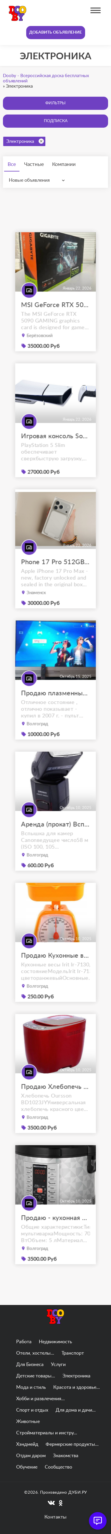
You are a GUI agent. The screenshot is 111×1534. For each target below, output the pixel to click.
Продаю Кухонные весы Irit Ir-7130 (55, 966)
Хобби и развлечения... (40, 1398)
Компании (64, 164)
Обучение (26, 1467)
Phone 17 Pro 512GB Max (55, 573)
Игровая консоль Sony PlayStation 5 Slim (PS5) (55, 447)
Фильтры (55, 103)
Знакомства (65, 1455)
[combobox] (38, 180)
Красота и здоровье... (76, 1387)
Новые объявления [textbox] (29, 180)
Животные (28, 1421)
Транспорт (73, 1353)
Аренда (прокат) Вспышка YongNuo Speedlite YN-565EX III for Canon (55, 835)
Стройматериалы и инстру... (46, 1433)
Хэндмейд (27, 1444)
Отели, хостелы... (35, 1353)
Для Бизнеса (30, 1364)
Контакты (55, 1517)
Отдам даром (31, 1455)
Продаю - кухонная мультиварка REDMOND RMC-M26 (55, 1229)
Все (12, 164)
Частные (34, 164)
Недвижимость (55, 1341)
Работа (24, 1341)
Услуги (58, 1364)
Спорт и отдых (32, 1410)
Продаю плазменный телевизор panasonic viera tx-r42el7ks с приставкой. (55, 704)
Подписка (55, 121)
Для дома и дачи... (76, 1410)
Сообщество (58, 1467)
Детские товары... (35, 1376)
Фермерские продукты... (72, 1444)
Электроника (25, 141)
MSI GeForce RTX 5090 (55, 316)
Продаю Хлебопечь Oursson (55, 1097)
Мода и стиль (31, 1387)
